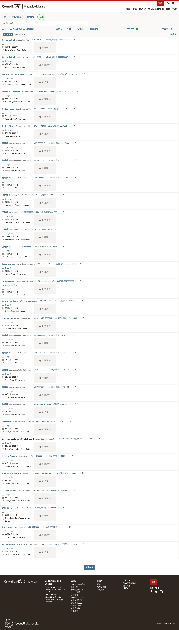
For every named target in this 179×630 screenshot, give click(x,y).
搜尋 (128, 9)
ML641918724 (38, 490)
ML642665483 (44, 264)
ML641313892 (27, 508)
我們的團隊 (101, 587)
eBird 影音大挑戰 (77, 598)
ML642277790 (39, 370)
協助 (174, 9)
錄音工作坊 (75, 608)
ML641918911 (34, 421)
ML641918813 (47, 473)
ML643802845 (40, 109)
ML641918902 (63, 439)
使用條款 (127, 588)
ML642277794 (39, 387)
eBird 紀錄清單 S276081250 (65, 301)
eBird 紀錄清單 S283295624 (57, 40)
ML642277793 (39, 353)
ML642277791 (39, 404)
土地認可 (127, 580)
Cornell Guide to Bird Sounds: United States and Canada (55, 590)
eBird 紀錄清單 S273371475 (53, 421)
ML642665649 (39, 143)
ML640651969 (33, 527)
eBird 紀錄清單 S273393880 (57, 490)
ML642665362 (46, 318)
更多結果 (89, 567)
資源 (134, 9)
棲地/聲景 (16, 17)
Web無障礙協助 (129, 583)
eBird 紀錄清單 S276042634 (66, 318)
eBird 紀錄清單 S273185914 (55, 456)
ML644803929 (37, 57)
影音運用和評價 (77, 590)
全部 (42, 17)
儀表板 (142, 9)
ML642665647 (39, 178)
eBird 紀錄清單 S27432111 (58, 109)
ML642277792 (39, 335)
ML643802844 (40, 126)
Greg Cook (9, 44)
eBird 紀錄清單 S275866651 (63, 264)
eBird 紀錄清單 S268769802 (53, 527)
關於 (168, 9)
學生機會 (74, 611)
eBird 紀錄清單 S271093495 (46, 508)
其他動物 (30, 17)
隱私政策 (127, 586)
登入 (168, 3)
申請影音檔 (75, 592)
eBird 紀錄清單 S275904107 (46, 195)
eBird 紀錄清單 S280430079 (67, 74)
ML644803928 (37, 40)
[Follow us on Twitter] (156, 591)
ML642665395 (46, 301)
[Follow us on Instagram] (161, 591)
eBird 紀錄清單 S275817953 (59, 143)
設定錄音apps (76, 603)
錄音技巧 (74, 587)
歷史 (99, 584)
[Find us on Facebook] (151, 591)
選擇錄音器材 (76, 606)
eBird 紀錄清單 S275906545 (46, 229)
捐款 (160, 3)
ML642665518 (27, 229)
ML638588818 (47, 544)
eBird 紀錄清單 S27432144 (60, 91)
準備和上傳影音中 (78, 584)
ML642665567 (27, 195)
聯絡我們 (100, 590)
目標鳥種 (74, 595)
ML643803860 (42, 91)
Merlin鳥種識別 (156, 9)
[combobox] (47, 23)
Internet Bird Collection (53, 597)
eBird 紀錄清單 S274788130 (59, 335)
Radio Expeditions (51, 594)
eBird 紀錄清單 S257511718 (66, 544)
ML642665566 (27, 212)
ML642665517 (27, 247)
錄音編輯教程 (76, 600)
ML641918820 (36, 456)
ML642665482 (44, 281)
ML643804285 (48, 74)
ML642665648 (39, 160)
